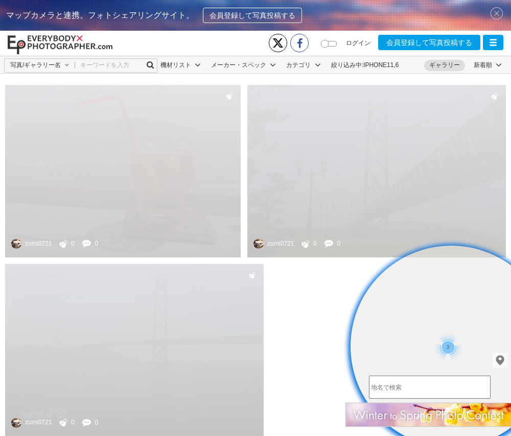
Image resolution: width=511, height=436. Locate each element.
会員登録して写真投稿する (252, 15)
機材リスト (180, 65)
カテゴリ (303, 65)
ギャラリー (444, 65)
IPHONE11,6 (381, 65)
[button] (493, 42)
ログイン (358, 43)
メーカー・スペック (243, 65)
